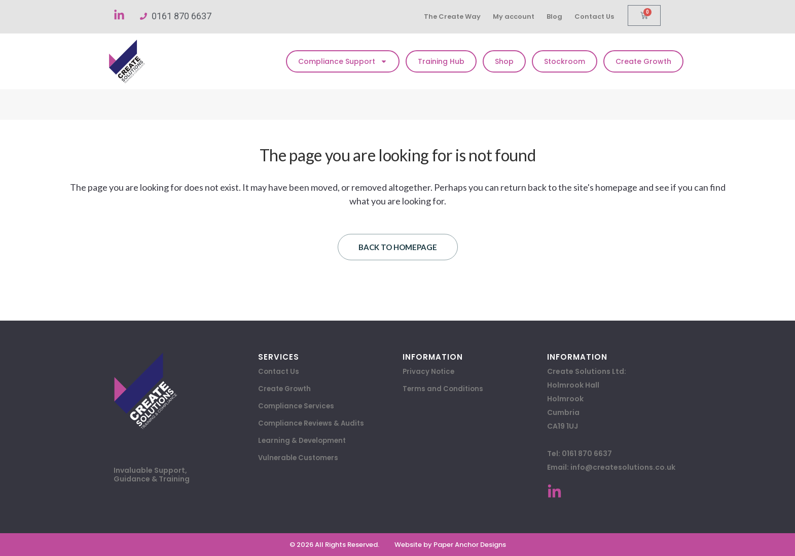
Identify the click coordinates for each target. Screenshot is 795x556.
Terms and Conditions (444, 389)
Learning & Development (304, 441)
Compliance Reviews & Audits (313, 424)
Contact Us (602, 17)
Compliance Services (297, 406)
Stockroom (564, 61)
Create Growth (643, 61)
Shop (504, 61)
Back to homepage (397, 247)
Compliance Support (342, 61)
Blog (560, 17)
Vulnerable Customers (300, 458)
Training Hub (441, 61)
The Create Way (453, 17)
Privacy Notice (429, 372)
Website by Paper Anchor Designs (450, 544)
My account (517, 17)
